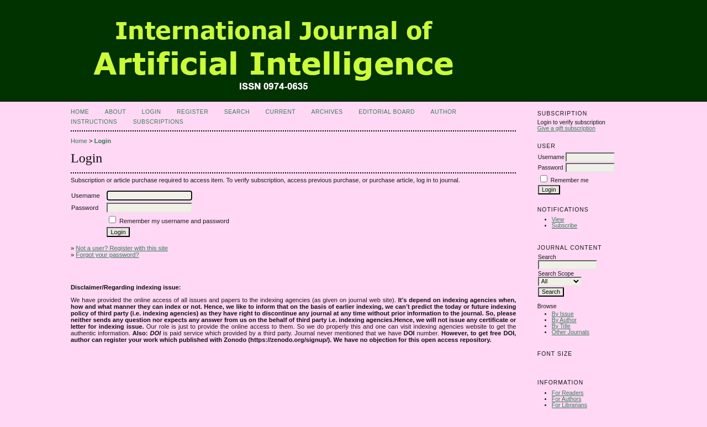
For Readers (568, 393)
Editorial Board (386, 112)
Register (192, 112)
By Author (564, 320)
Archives (326, 112)
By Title (561, 326)
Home (80, 112)
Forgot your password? (107, 254)
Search (237, 112)
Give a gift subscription (566, 128)
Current (281, 112)
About (115, 112)
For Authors (567, 399)
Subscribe (564, 226)
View (558, 220)
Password (550, 168)
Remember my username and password (174, 221)
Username (551, 157)
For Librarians (569, 405)
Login (151, 112)
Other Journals (570, 332)
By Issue (563, 314)
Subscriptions (158, 122)
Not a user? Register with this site (122, 248)
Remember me (570, 180)
